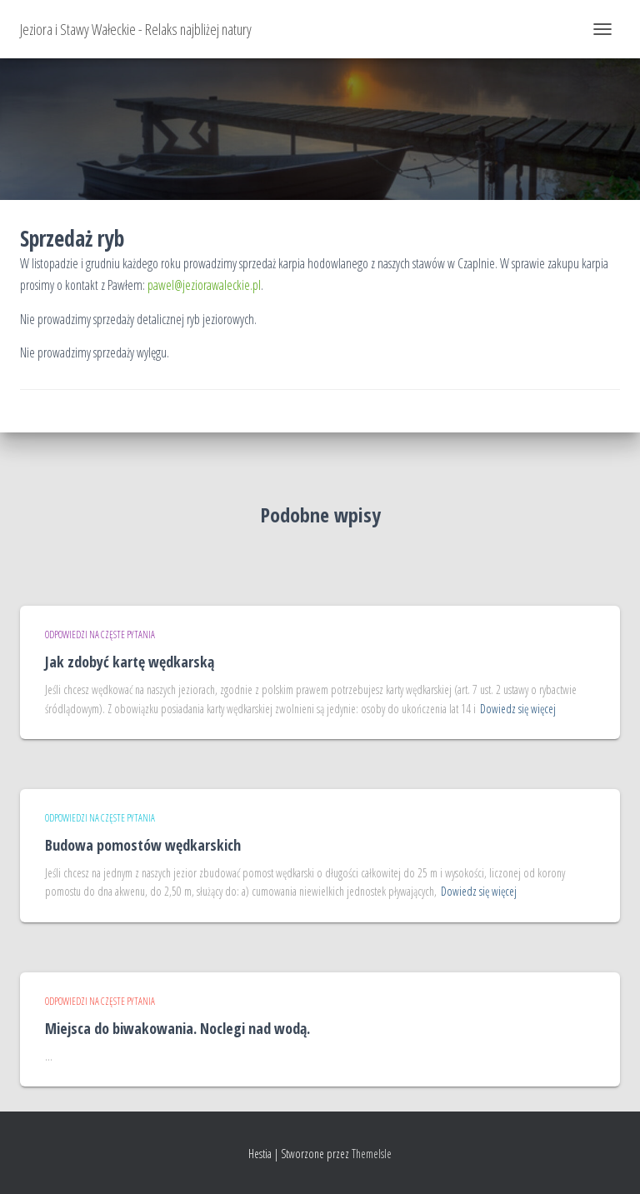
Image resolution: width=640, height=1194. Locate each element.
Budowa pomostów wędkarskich (143, 845)
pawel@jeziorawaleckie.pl (204, 285)
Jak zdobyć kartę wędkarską (129, 662)
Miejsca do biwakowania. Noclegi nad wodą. (177, 1028)
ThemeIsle (372, 1154)
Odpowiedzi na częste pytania (100, 634)
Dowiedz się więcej (518, 709)
